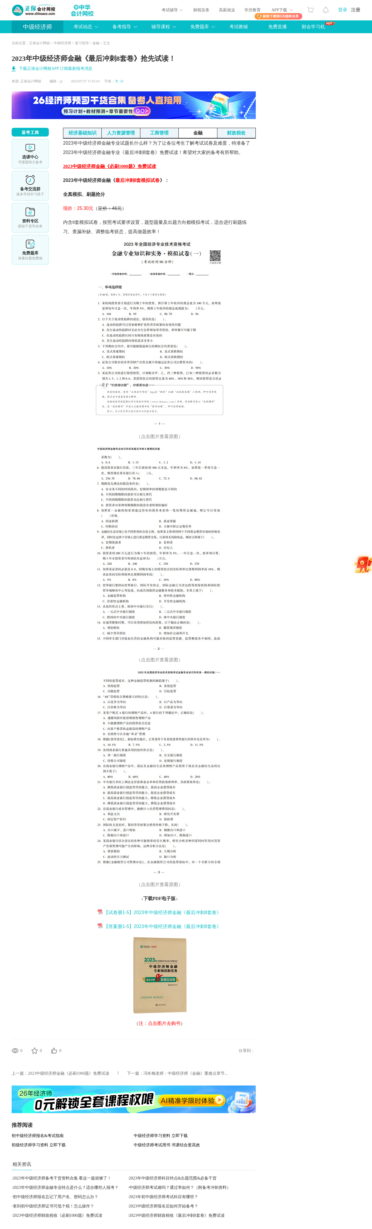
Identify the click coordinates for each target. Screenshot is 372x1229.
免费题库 (199, 26)
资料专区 (30, 217)
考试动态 (83, 26)
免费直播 (277, 26)
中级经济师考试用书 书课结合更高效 (167, 1145)
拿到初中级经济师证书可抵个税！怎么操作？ (53, 1206)
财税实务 (201, 10)
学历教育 (252, 10)
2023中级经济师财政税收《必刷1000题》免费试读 (57, 1215)
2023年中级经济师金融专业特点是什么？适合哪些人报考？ (66, 1187)
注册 (355, 9)
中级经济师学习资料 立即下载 (161, 1136)
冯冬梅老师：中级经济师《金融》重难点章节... (185, 1073)
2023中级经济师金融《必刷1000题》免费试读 (68, 1073)
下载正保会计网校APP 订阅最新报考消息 (55, 68)
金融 (95, 43)
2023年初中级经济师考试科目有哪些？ (163, 1197)
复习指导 (82, 43)
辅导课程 (160, 26)
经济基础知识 (82, 132)
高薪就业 (227, 10)
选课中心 (30, 153)
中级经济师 (37, 27)
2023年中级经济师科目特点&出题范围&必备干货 (173, 1178)
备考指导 (121, 26)
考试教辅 (238, 26)
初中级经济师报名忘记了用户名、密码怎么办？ (55, 1197)
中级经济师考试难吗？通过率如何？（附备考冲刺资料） (180, 1187)
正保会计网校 (39, 43)
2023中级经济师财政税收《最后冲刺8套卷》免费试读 (177, 1215)
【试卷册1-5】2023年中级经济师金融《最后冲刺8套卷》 (159, 912)
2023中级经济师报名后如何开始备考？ (163, 1206)
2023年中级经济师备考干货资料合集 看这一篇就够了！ (62, 1178)
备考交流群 (30, 185)
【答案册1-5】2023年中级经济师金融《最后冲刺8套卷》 (159, 926)
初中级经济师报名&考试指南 (38, 1136)
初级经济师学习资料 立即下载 (39, 1145)
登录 (342, 9)
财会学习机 (319, 25)
